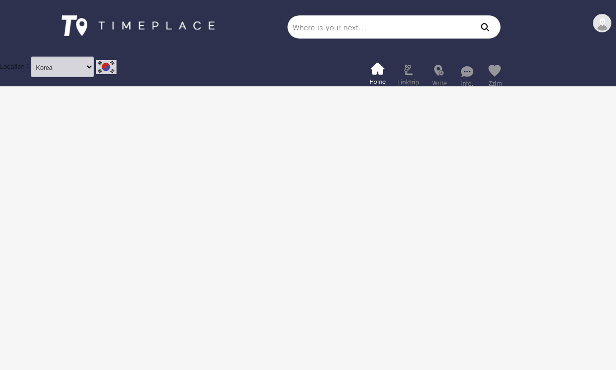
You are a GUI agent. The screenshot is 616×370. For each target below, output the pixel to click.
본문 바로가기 (0, 0)
